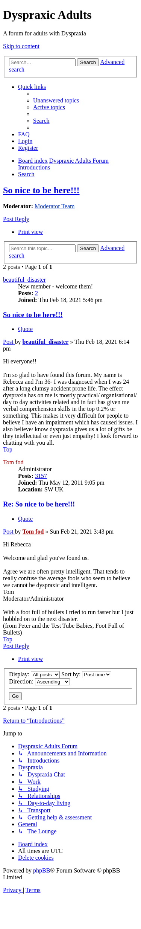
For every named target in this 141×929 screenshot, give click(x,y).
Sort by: (86, 674)
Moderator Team (55, 206)
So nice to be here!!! (41, 190)
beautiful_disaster (24, 279)
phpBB (41, 870)
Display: (34, 674)
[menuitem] (56, 100)
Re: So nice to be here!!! (39, 504)
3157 (41, 476)
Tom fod (13, 462)
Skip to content (21, 46)
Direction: (39, 681)
